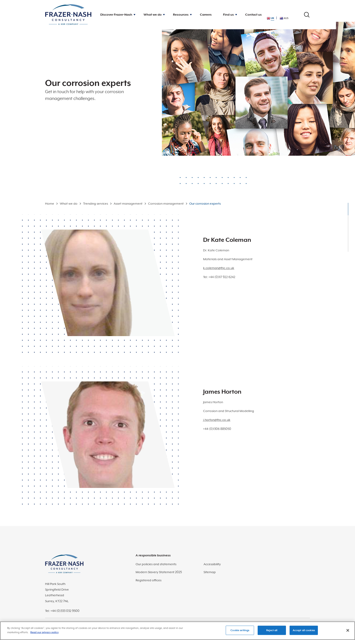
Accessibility (212, 564)
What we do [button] (153, 14)
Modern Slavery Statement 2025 (159, 572)
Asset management (128, 203)
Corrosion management (166, 203)
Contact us (253, 14)
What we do (68, 203)
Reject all (271, 632)
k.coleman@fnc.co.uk (218, 268)
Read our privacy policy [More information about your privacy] (44, 635)
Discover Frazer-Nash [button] (116, 14)
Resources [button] (181, 14)
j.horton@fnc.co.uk (216, 420)
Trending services (95, 203)
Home (49, 203)
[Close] (348, 633)
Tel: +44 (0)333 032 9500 (62, 611)
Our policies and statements (156, 564)
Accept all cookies (304, 632)
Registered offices (148, 580)
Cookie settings (239, 632)
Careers (206, 14)
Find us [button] (228, 14)
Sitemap (210, 572)
